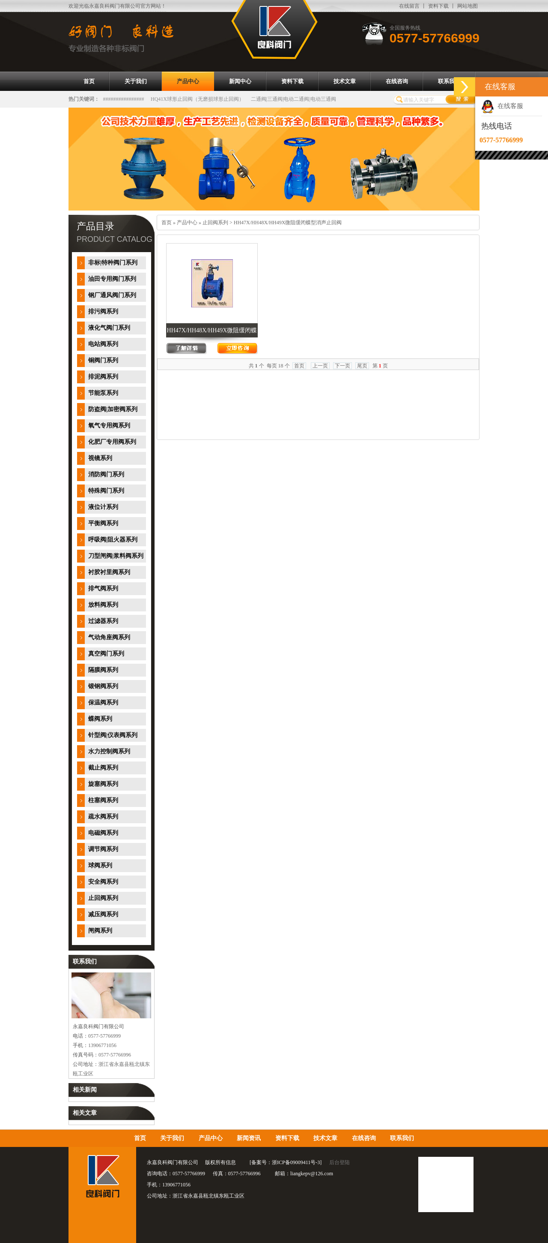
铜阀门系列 (103, 360)
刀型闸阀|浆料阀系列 (115, 556)
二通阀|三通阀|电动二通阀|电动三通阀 (293, 99)
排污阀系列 (103, 311)
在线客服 (502, 105)
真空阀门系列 (106, 653)
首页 (166, 223)
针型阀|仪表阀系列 (112, 735)
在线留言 (409, 6)
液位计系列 (103, 507)
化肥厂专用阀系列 (112, 442)
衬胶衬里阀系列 (109, 572)
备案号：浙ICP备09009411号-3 (285, 1162)
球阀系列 (100, 865)
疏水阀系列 (103, 816)
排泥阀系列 (103, 376)
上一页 (320, 366)
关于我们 (172, 1138)
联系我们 (402, 1138)
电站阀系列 (103, 344)
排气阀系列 (103, 588)
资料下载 (438, 6)
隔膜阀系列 (103, 670)
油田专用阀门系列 (112, 279)
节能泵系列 (103, 393)
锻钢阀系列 (103, 686)
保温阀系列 (103, 702)
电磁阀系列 (103, 833)
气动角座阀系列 (109, 637)
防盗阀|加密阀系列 (112, 409)
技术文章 (325, 1138)
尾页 (362, 366)
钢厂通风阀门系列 (112, 295)
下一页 (342, 366)
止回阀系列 (103, 898)
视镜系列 (100, 458)
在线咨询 (364, 1138)
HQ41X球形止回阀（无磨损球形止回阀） (197, 99)
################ (123, 99)
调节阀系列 (103, 849)
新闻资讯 (249, 1138)
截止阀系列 (103, 767)
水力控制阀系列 (109, 751)
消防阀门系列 (106, 474)
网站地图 (467, 6)
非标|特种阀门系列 (112, 262)
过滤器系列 (103, 621)
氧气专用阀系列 (109, 425)
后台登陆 (339, 1162)
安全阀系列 (103, 882)
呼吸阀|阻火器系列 (112, 539)
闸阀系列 (100, 930)
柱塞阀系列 (103, 800)
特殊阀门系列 (106, 491)
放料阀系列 (103, 605)
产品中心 (187, 223)
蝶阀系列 (100, 719)
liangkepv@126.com (311, 1174)
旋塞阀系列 (103, 784)
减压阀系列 (103, 914)
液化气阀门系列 (109, 328)
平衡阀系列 (103, 523)
